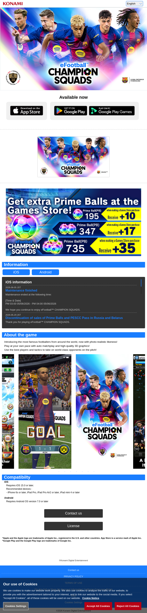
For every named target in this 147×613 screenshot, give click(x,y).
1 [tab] (53, 472)
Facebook (79, 549)
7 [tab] (88, 472)
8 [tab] (94, 472)
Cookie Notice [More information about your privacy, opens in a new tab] (90, 601)
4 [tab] (71, 472)
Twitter (67, 549)
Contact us (73, 513)
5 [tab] (76, 472)
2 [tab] (59, 472)
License (73, 526)
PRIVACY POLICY (73, 576)
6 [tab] (82, 472)
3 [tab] (65, 472)
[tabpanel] (102, 411)
